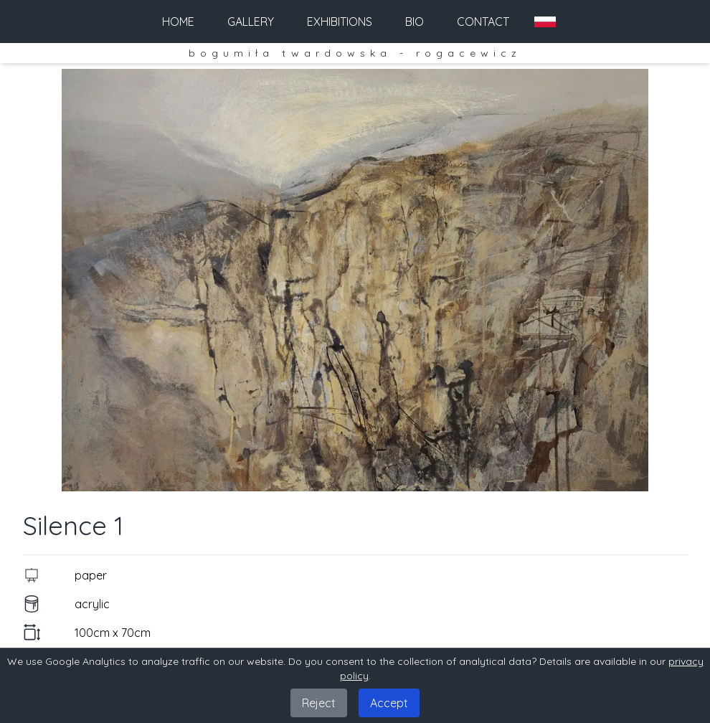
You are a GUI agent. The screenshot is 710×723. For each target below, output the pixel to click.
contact (483, 21)
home (178, 21)
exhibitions (339, 21)
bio (414, 21)
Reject (319, 703)
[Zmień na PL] (545, 21)
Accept (389, 703)
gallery (250, 21)
